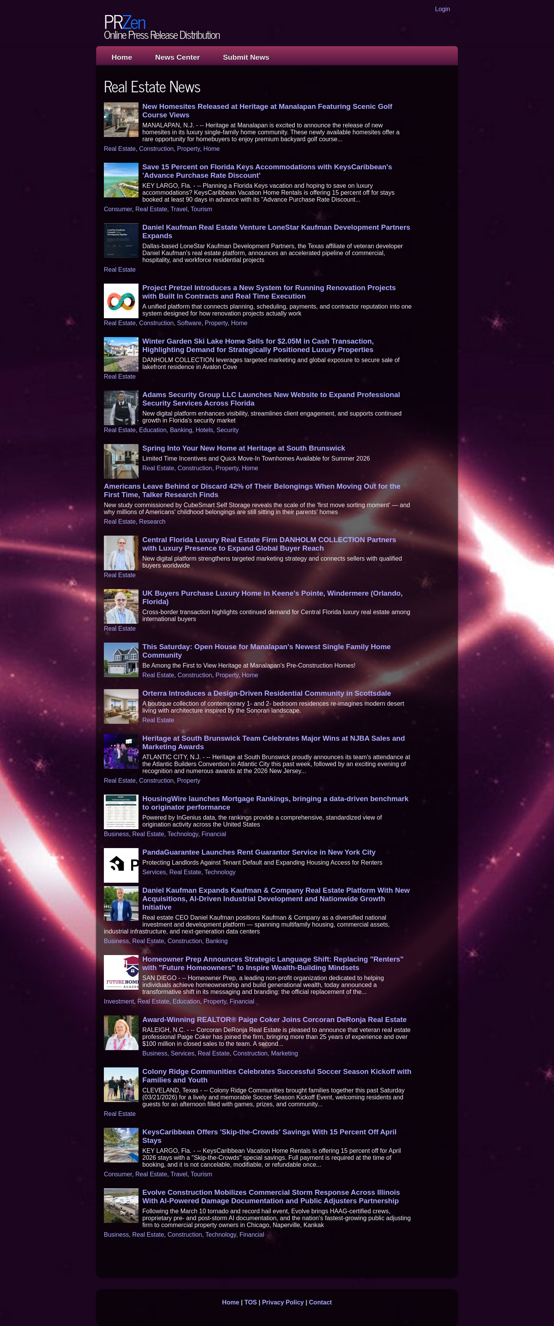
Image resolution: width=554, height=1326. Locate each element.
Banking (181, 430)
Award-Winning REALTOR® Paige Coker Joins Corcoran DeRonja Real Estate (274, 1019)
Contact (320, 1302)
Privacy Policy (283, 1302)
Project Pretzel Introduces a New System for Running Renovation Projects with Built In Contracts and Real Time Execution (269, 292)
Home (122, 57)
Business (116, 834)
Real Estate (120, 148)
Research (152, 521)
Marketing (284, 1053)
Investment (119, 1001)
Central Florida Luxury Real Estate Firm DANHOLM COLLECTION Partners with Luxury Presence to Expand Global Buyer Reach (269, 544)
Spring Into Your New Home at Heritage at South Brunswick (243, 448)
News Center (177, 57)
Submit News (246, 57)
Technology (182, 834)
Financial (214, 834)
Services (154, 872)
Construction (156, 148)
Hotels (204, 430)
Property (188, 148)
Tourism (201, 209)
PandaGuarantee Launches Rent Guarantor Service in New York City (258, 852)
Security (228, 430)
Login (442, 9)
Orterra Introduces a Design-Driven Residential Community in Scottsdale (266, 693)
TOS (250, 1302)
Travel (178, 209)
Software (189, 323)
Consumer (118, 209)
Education (153, 430)
